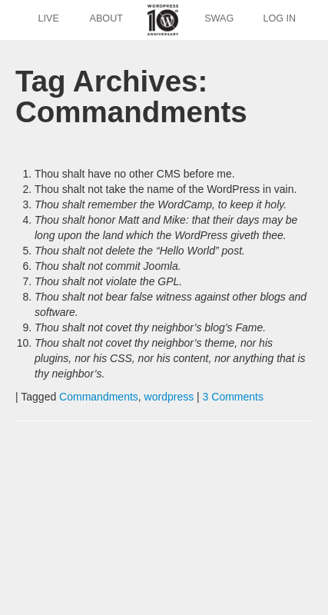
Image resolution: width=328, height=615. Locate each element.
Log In (279, 18)
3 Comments (233, 397)
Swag (219, 18)
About (106, 18)
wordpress (169, 397)
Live (48, 18)
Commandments (98, 397)
